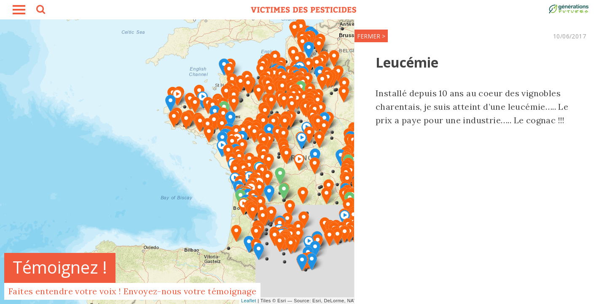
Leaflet (248, 300)
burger (19, 9)
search (40, 10)
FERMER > (371, 36)
